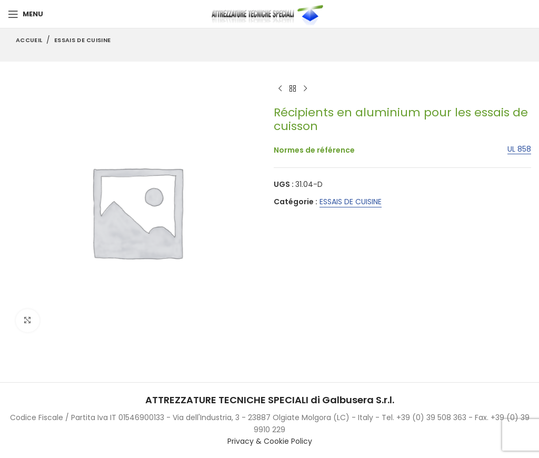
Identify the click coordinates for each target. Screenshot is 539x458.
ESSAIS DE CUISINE (82, 40)
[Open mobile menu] (25, 14)
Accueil (29, 40)
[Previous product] (280, 89)
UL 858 (519, 149)
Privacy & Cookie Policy (269, 441)
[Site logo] (269, 13)
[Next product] (305, 89)
